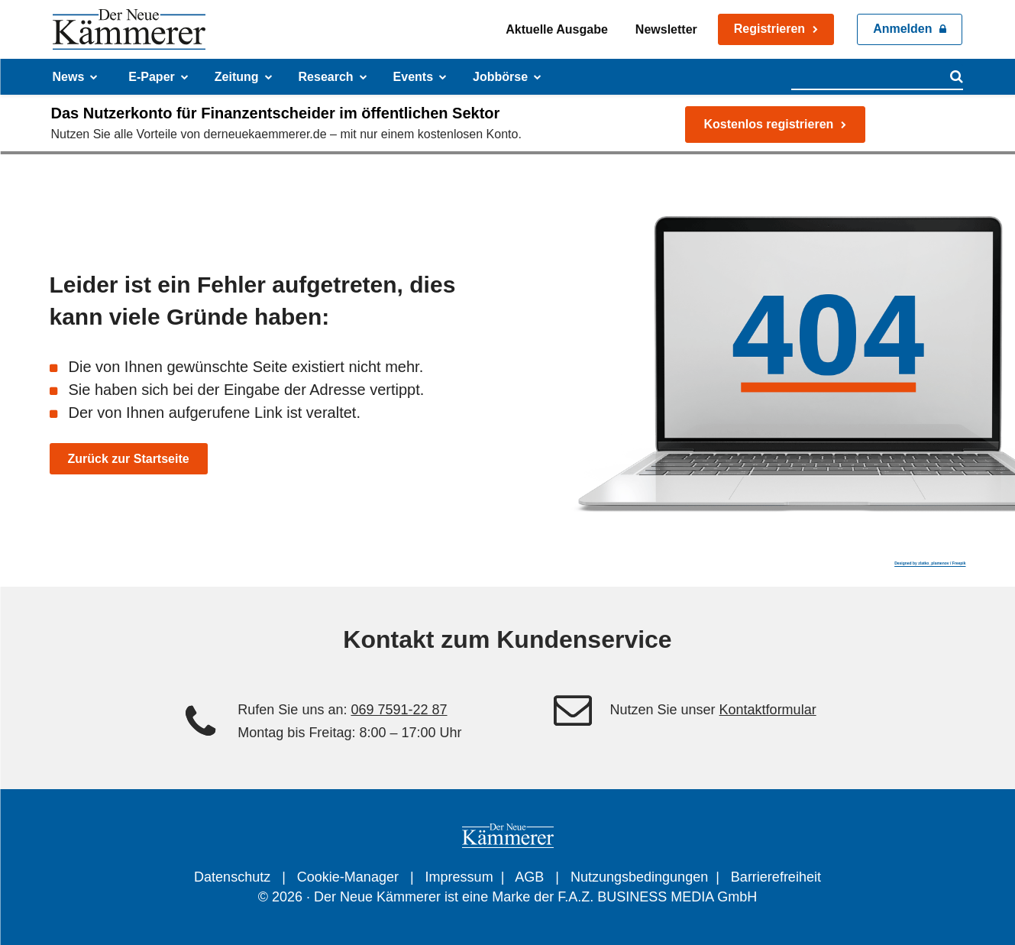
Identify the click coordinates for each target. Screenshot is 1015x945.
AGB (529, 877)
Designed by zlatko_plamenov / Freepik (929, 563)
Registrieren (769, 28)
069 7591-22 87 (399, 709)
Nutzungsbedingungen (639, 877)
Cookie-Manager (348, 877)
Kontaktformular (767, 709)
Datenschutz (232, 877)
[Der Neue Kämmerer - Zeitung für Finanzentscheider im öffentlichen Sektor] (129, 29)
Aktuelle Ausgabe (557, 29)
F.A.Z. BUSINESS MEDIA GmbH (657, 897)
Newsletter (666, 29)
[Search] (956, 76)
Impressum (459, 877)
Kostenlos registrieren (769, 124)
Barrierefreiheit (776, 877)
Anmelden (902, 28)
